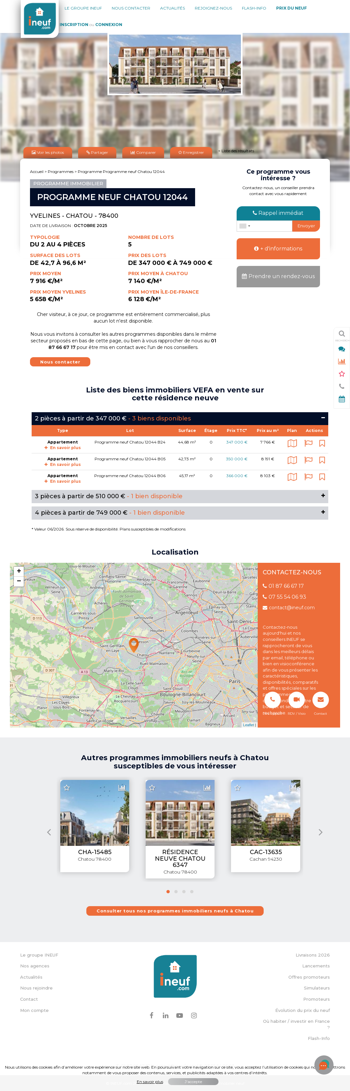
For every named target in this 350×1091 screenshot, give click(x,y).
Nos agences (34, 965)
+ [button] (19, 571)
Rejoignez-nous (213, 8)
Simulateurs (317, 987)
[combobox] (244, 225)
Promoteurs (316, 998)
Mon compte (34, 1009)
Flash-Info (254, 8)
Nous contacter (131, 8)
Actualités (172, 8)
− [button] (19, 581)
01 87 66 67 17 (283, 585)
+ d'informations (278, 248)
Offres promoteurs (309, 976)
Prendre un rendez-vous (278, 276)
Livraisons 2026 (313, 954)
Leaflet (248, 724)
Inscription (74, 24)
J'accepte (193, 1081)
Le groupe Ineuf (83, 8)
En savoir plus (62, 447)
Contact (29, 998)
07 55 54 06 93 (284, 596)
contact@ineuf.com (289, 607)
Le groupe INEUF (39, 954)
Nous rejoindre (36, 987)
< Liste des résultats (236, 150)
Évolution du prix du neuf (302, 1009)
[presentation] (49, 831)
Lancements (316, 965)
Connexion (108, 24)
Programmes (60, 170)
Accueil (37, 170)
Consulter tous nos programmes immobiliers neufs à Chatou (175, 910)
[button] (168, 891)
